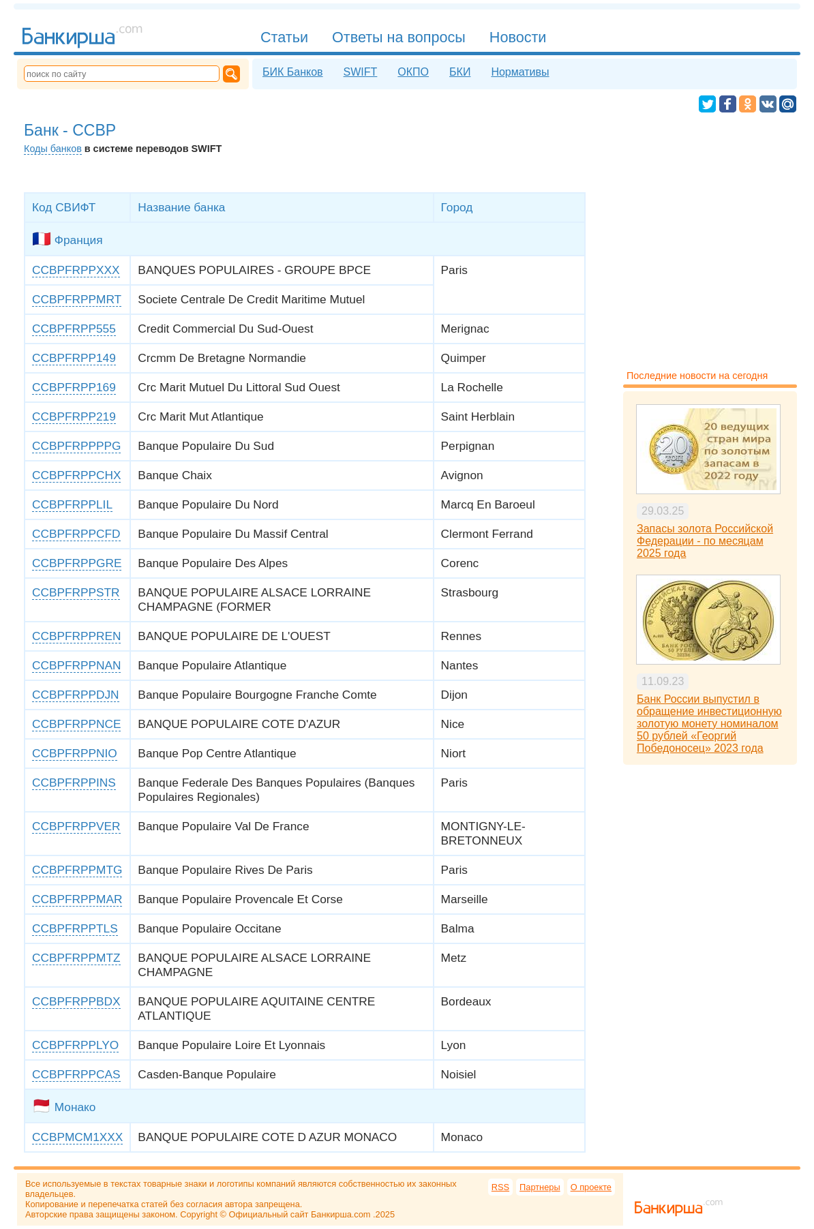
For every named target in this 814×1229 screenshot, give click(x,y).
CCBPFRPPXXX (76, 270)
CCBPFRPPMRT (76, 299)
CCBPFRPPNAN (76, 665)
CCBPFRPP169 (74, 387)
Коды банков (53, 148)
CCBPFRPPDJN (75, 694)
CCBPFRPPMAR (77, 899)
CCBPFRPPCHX (76, 475)
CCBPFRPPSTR (76, 592)
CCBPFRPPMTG (77, 870)
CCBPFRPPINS (74, 782)
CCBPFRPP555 (74, 328)
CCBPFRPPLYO (75, 1045)
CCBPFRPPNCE (76, 724)
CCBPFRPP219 (74, 416)
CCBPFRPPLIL (72, 504)
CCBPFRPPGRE (76, 563)
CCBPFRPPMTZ (76, 958)
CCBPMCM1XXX (77, 1137)
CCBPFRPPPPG (76, 446)
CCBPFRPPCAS (76, 1074)
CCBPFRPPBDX (76, 1001)
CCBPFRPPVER (76, 826)
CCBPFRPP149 (74, 358)
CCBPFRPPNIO (74, 753)
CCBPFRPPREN (76, 636)
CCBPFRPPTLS (75, 928)
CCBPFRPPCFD (76, 534)
